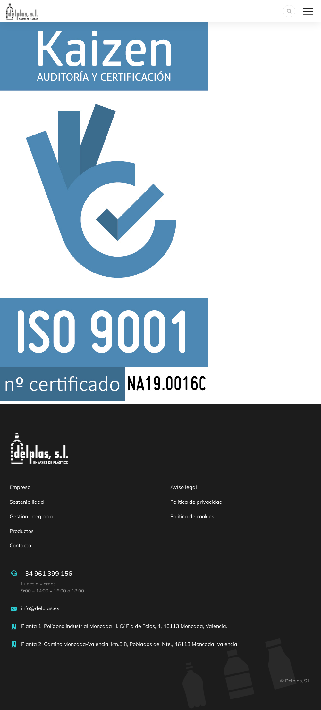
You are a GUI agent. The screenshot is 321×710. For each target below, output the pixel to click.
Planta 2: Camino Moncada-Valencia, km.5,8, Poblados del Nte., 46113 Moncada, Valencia (129, 644)
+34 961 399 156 (46, 573)
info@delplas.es (40, 608)
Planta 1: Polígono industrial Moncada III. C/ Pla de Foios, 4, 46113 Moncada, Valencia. (124, 626)
